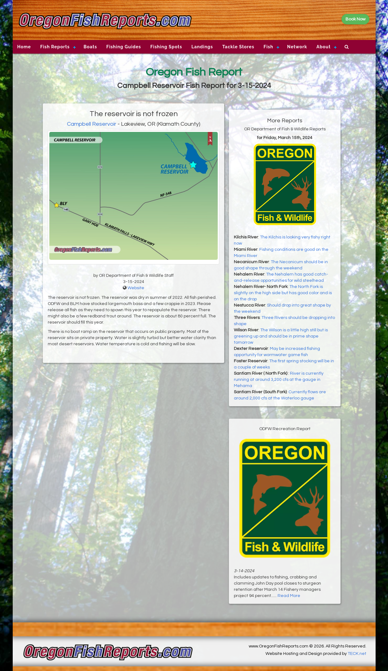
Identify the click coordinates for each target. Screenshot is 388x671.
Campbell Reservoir (91, 124)
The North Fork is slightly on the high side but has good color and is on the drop (283, 293)
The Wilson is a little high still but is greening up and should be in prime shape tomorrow (281, 336)
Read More (289, 596)
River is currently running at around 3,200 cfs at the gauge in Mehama (278, 379)
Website (135, 288)
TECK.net (357, 653)
